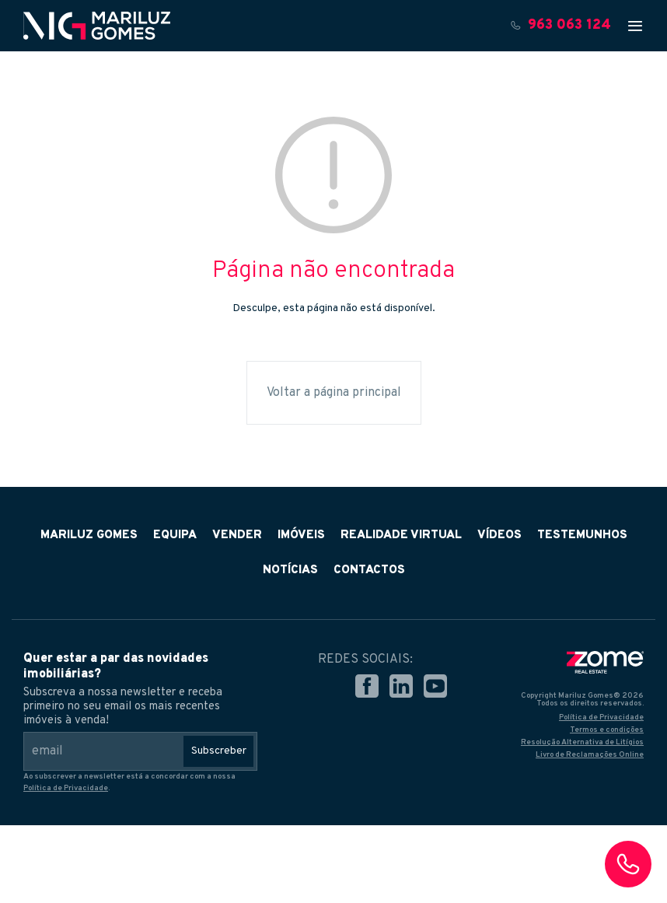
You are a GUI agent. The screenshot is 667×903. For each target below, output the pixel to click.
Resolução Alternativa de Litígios (582, 742)
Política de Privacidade (65, 788)
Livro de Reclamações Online (590, 755)
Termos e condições (607, 730)
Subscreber (218, 751)
